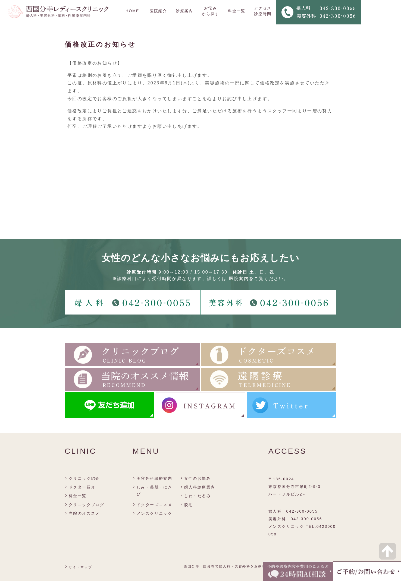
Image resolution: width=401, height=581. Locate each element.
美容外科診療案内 (154, 478)
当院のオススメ (84, 513)
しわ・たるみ (197, 496)
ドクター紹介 (82, 487)
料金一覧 (236, 11)
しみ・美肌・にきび (154, 490)
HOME (132, 11)
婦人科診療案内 (199, 487)
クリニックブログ (86, 505)
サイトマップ (80, 567)
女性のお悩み (197, 478)
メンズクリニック (154, 513)
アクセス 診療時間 (262, 11)
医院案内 (239, 278)
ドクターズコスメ (154, 505)
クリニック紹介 (84, 478)
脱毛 (188, 505)
